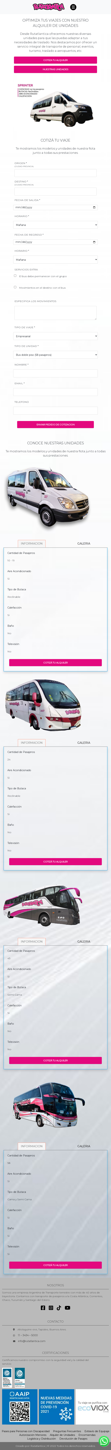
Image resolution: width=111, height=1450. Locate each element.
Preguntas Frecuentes (67, 1431)
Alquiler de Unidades (62, 1435)
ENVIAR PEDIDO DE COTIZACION (56, 424)
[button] (20, 105)
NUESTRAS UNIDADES (55, 69)
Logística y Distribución (41, 1438)
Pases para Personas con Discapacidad (25, 1431)
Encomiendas (86, 1435)
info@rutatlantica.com (31, 1341)
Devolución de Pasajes (73, 1438)
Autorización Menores (32, 1435)
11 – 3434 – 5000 (28, 1335)
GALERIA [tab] (83, 543)
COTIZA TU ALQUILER (55, 60)
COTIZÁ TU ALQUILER (55, 662)
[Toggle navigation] (73, 7)
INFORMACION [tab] (32, 543)
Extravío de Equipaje (96, 1431)
